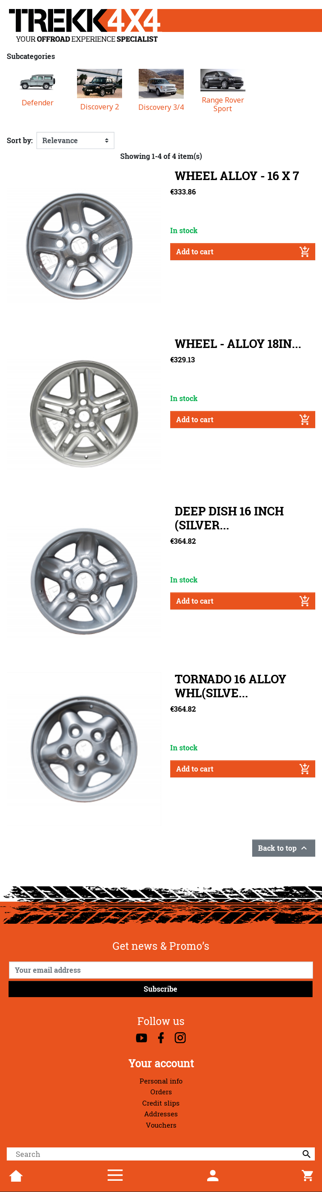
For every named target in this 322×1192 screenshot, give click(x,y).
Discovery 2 (99, 107)
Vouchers (161, 1125)
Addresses (161, 1114)
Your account (161, 1063)
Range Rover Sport (223, 104)
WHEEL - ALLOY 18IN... (238, 344)
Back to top (283, 848)
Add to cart (243, 251)
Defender (38, 103)
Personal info (161, 1081)
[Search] (161, 1154)
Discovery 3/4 (161, 107)
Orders (161, 1092)
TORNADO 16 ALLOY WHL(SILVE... (230, 686)
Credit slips (161, 1103)
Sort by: (20, 140)
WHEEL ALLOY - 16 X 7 (237, 176)
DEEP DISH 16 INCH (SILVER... (229, 518)
